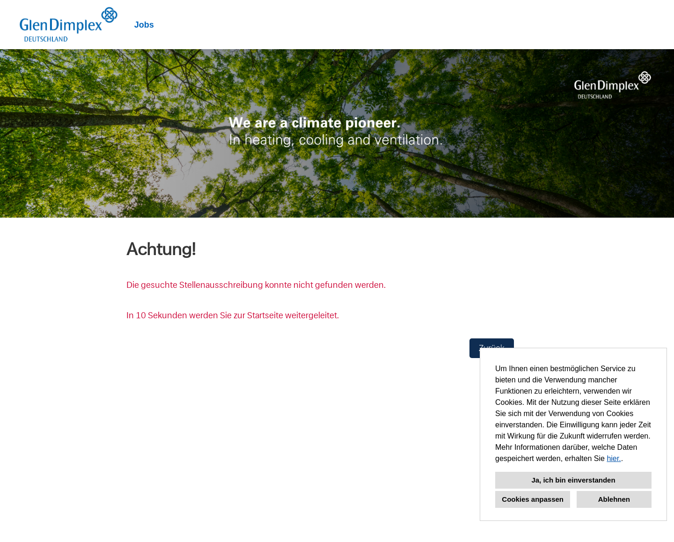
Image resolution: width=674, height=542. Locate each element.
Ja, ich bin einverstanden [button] (573, 480)
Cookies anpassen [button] (533, 499)
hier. (614, 458)
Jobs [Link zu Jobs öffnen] (144, 24)
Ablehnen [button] (614, 499)
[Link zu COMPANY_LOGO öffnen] (68, 24)
